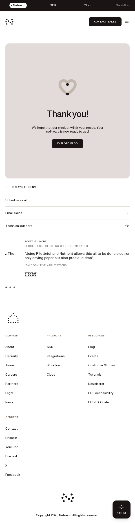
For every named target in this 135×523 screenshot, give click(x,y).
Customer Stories (101, 365)
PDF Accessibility (100, 393)
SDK (50, 347)
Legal (9, 393)
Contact (11, 428)
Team (9, 365)
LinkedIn (11, 438)
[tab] (6, 287)
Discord (11, 456)
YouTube (11, 447)
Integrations (56, 356)
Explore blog (67, 143)
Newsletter (96, 384)
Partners (11, 384)
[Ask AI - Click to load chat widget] (122, 509)
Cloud (51, 374)
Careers (11, 374)
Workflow (53, 365)
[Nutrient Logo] (9, 22)
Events (93, 356)
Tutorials (95, 374)
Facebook (12, 475)
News (9, 402)
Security (11, 356)
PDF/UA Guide (98, 402)
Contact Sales (105, 21)
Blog (91, 347)
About (9, 347)
